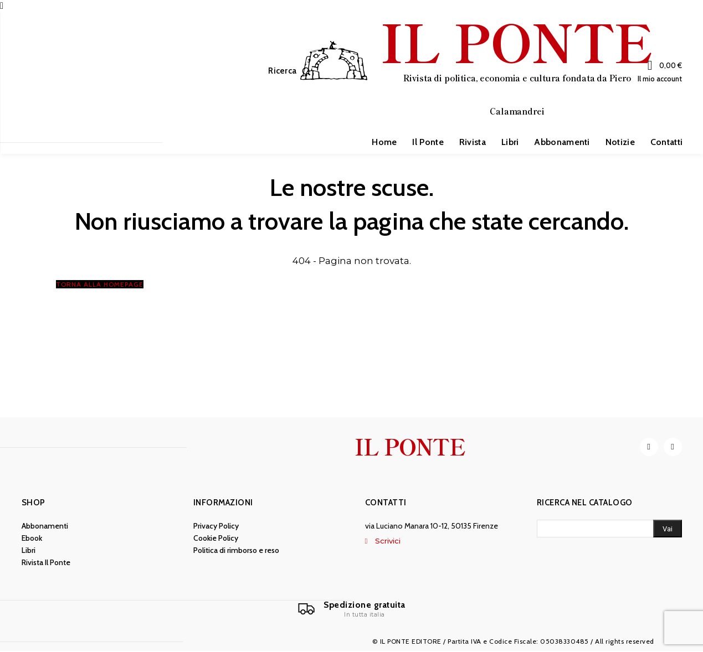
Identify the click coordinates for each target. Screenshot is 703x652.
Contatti (386, 503)
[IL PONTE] (476, 70)
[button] (291, 71)
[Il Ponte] (351, 610)
